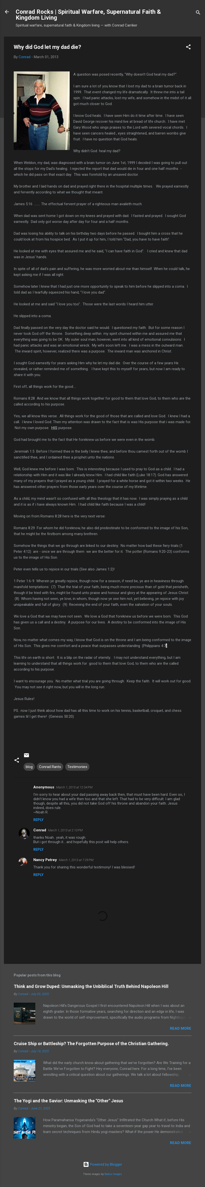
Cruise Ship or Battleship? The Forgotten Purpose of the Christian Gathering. (91, 1043)
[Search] (198, 13)
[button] (188, 48)
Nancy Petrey (45, 860)
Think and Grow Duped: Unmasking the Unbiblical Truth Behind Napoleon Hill (91, 986)
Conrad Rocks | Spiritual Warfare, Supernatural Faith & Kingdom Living (88, 14)
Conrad (39, 830)
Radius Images (113, 1174)
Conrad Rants (50, 767)
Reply (38, 820)
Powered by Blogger (102, 1164)
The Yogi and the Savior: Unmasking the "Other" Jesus (68, 1100)
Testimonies (77, 767)
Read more (180, 1028)
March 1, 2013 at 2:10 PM (65, 830)
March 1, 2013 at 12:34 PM (74, 787)
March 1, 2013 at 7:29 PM (76, 860)
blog (29, 767)
